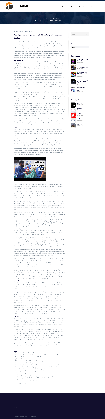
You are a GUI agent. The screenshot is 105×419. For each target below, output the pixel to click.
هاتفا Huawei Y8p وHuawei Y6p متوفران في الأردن (82, 89)
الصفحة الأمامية (65, 6)
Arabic (98, 6)
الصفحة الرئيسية (49, 19)
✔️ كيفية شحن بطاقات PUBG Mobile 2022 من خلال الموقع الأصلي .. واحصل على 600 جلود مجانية (82, 73)
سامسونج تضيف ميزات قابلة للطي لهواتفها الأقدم (82, 66)
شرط (57, 19)
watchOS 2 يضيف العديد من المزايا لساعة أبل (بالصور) (82, 81)
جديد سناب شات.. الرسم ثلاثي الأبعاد (82, 60)
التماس (73, 6)
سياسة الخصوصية (81, 6)
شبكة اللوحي (79, 103)
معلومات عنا (91, 6)
